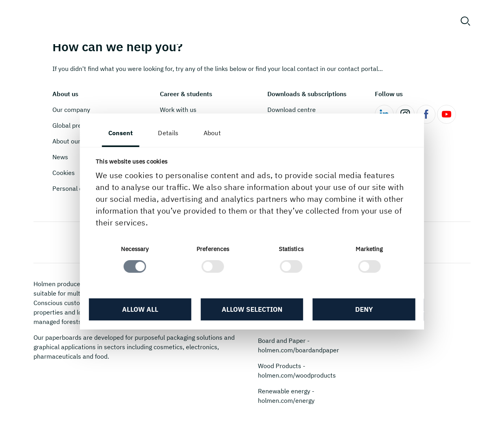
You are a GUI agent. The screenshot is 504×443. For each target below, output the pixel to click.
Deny (358, 311)
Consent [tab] (129, 133)
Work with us (178, 110)
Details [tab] (177, 133)
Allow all (146, 311)
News (60, 157)
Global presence (75, 125)
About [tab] (220, 133)
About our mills (73, 141)
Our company (71, 110)
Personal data (72, 188)
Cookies (63, 173)
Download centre (291, 110)
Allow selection (252, 311)
